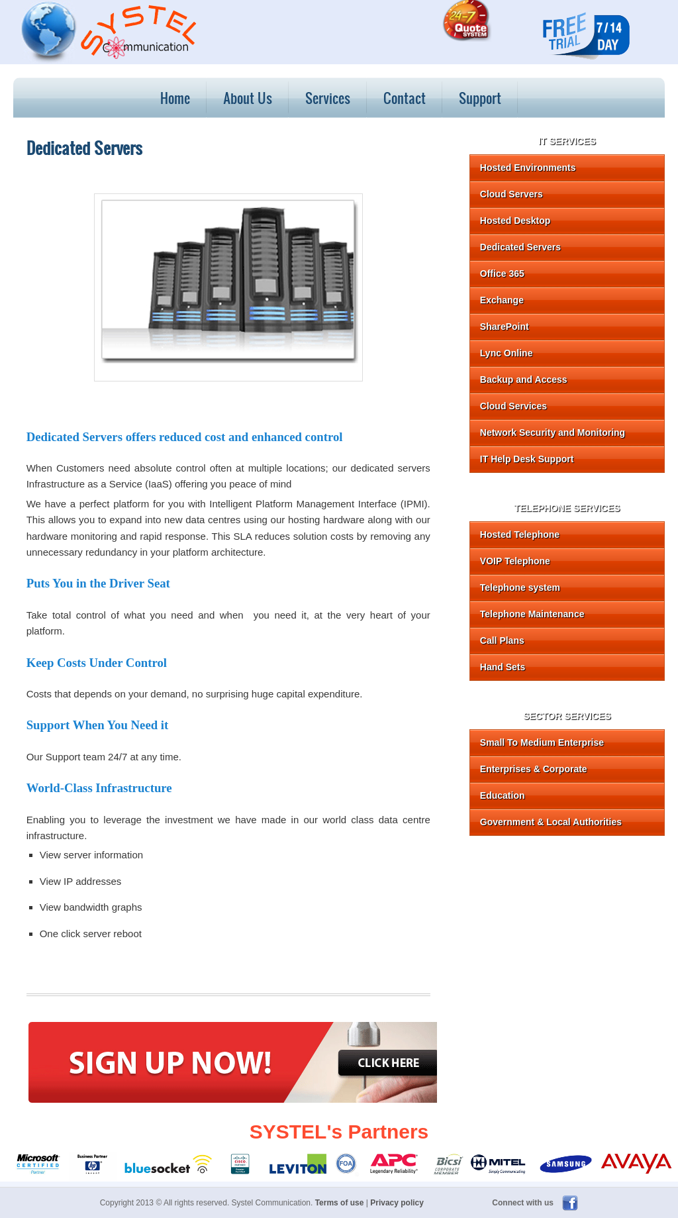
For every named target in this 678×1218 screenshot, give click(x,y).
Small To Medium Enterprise (542, 742)
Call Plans (502, 640)
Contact (404, 97)
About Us (247, 97)
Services (327, 97)
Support (480, 97)
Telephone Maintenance (532, 614)
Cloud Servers (511, 194)
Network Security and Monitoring (552, 432)
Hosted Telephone (519, 534)
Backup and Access (523, 379)
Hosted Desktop (515, 220)
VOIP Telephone (515, 561)
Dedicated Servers (520, 247)
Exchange (502, 300)
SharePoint (504, 326)
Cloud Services (513, 406)
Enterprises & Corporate (533, 769)
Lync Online (506, 353)
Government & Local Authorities (551, 822)
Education (502, 795)
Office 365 (502, 273)
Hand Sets (502, 667)
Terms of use (339, 1202)
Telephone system (520, 587)
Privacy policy (397, 1202)
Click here (385, 1061)
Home (175, 97)
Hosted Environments (528, 167)
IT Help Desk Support (527, 459)
